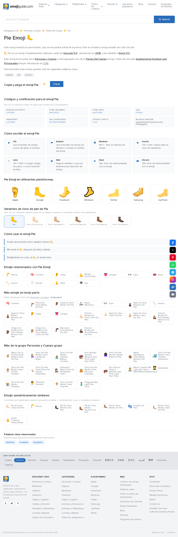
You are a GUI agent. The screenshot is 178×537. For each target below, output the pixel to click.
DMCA (152, 499)
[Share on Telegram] (173, 272)
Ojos (133, 275)
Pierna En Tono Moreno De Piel (64, 330)
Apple (94, 481)
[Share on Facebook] (173, 243)
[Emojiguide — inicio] (6, 479)
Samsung (95, 504)
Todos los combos (96, 6)
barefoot (10, 442)
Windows (95, 495)
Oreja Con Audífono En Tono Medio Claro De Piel (39, 331)
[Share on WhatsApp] (173, 265)
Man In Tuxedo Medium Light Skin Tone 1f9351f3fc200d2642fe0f (138, 369)
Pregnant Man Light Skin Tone (88, 384)
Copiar (56, 84)
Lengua (110, 275)
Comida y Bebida (40, 513)
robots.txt (171, 532)
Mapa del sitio (158, 532)
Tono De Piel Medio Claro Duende (64, 384)
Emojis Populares (128, 506)
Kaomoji (152, 4)
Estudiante (160, 368)
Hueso (12, 283)
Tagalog (9, 464)
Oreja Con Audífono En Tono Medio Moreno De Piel (14, 332)
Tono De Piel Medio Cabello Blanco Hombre (64, 357)
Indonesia (162, 460)
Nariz (60, 283)
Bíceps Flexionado (87, 275)
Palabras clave (127, 489)
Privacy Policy (156, 490)
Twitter (94, 499)
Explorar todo (44, 5)
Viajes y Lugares (40, 499)
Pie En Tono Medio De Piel (113, 406)
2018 (45, 63)
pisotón (28, 75)
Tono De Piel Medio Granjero (15, 384)
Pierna (11, 275)
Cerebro (37, 275)
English (8, 460)
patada (9, 75)
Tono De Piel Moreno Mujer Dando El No (113, 354)
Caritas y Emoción (41, 504)
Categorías (61, 4)
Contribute (154, 481)
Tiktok (94, 513)
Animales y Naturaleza (43, 508)
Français (44, 460)
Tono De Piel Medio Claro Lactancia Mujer (39, 355)
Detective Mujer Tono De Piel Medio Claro (64, 370)
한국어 (131, 460)
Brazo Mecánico (86, 303)
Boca (158, 275)
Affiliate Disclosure (158, 495)
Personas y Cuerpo (32, 31)
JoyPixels (95, 508)
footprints (38, 442)
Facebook (96, 490)
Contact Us (154, 504)
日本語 (121, 460)
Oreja (60, 275)
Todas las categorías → (73, 517)
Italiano (55, 460)
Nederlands (69, 460)
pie (18, 75)
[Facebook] (5, 503)
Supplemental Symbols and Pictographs (149, 123)
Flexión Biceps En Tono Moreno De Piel (88, 331)
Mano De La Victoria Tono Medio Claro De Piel (15, 355)
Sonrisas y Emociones (72, 504)
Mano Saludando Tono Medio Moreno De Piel (136, 357)
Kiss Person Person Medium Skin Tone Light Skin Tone (112, 371)
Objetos (36, 490)
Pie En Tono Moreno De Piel (63, 407)
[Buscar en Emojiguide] (78, 19)
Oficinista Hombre (37, 383)
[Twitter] (11, 503)
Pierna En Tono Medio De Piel (38, 304)
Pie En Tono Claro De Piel (15, 406)
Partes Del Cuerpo (54, 31)
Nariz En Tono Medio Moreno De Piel (15, 316)
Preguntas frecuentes (166, 5)
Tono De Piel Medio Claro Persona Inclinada (88, 370)
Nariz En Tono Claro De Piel (113, 314)
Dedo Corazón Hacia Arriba (14, 420)
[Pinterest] (17, 503)
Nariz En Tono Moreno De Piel (137, 304)
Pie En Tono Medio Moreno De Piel (87, 408)
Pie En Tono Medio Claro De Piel (161, 407)
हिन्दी (151, 460)
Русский (97, 460)
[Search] (164, 19)
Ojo (83, 283)
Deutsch (32, 460)
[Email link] (173, 294)
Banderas (37, 486)
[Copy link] (173, 287)
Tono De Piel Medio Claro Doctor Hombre (15, 370)
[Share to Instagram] (173, 280)
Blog (140, 4)
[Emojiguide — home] (18, 7)
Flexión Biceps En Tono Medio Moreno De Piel (161, 317)
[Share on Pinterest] (173, 257)
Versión (112, 4)
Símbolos (36, 495)
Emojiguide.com (11, 31)
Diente (36, 283)
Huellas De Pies (136, 406)
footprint (23, 442)
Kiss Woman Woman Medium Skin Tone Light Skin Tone (88, 357)
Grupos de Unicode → (42, 517)
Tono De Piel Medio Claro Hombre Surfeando (161, 355)
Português (84, 460)
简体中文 (109, 460)
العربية (142, 460)
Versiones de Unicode (131, 501)
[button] (24, 111)
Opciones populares (127, 5)
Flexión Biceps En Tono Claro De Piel (89, 316)
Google (94, 486)
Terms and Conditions (160, 486)
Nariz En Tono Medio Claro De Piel (137, 315)
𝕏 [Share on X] (173, 250)
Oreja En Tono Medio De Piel (64, 303)
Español (20, 460)
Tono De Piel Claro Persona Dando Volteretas (40, 370)
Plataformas (79, 4)
